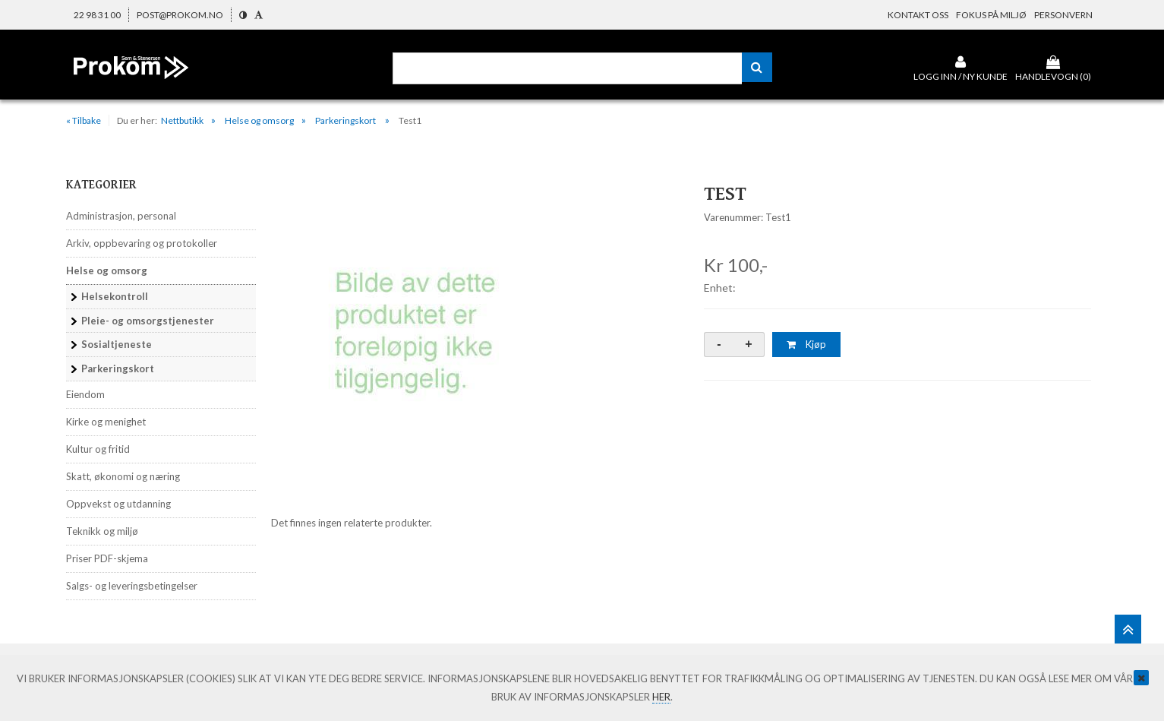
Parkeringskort (346, 120)
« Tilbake (83, 120)
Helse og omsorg (259, 120)
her (661, 697)
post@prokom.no (180, 15)
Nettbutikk (182, 120)
